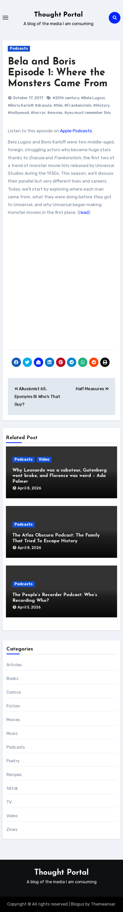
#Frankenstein (77, 105)
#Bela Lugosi (93, 98)
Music (12, 733)
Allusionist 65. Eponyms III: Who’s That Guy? (37, 396)
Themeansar (103, 904)
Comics (13, 692)
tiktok (12, 788)
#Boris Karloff (20, 105)
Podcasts (19, 48)
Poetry (13, 760)
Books (12, 678)
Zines (11, 829)
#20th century (65, 98)
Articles (14, 664)
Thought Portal (58, 14)
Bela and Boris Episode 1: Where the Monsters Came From (57, 73)
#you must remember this (87, 113)
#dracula (43, 105)
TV (9, 802)
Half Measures (92, 388)
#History (101, 105)
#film (58, 105)
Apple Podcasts (76, 130)
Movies (13, 719)
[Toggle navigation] (5, 17)
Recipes (14, 774)
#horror (38, 113)
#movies (55, 113)
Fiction (13, 706)
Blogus (77, 904)
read (84, 212)
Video (44, 459)
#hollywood (18, 113)
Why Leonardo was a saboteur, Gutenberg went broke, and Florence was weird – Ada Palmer (59, 476)
